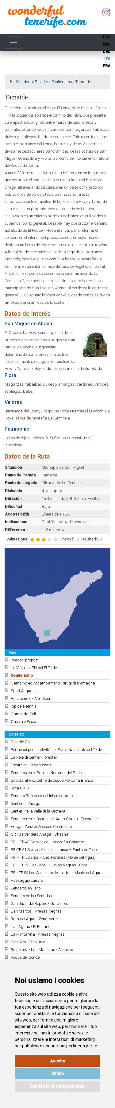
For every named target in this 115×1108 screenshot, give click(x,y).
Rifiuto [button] (57, 1073)
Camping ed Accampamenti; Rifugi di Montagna (53, 683)
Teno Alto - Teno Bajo (28, 942)
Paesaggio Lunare (27, 880)
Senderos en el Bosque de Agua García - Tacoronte (54, 819)
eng (106, 44)
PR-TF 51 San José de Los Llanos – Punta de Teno (54, 849)
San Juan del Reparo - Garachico (39, 903)
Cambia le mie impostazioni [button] (57, 1086)
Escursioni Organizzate (31, 765)
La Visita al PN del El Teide (34, 667)
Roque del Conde (25, 957)
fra (106, 65)
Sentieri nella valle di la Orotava (38, 811)
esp (106, 37)
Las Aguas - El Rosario (30, 926)
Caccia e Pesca (24, 721)
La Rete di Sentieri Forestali (34, 757)
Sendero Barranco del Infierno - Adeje (42, 795)
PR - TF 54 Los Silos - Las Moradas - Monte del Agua (56, 872)
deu (106, 51)
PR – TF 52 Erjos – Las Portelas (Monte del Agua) (53, 857)
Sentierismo (62, 81)
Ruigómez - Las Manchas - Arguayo (42, 949)
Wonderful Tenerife (32, 81)
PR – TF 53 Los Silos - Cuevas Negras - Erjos (49, 865)
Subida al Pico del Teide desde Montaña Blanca (52, 780)
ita (107, 58)
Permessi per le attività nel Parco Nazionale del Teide (56, 749)
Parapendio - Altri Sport (31, 698)
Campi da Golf (23, 714)
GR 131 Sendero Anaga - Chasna (39, 834)
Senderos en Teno (25, 888)
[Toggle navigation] (13, 42)
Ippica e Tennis (23, 706)
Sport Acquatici (24, 690)
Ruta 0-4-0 (20, 788)
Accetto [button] (57, 1060)
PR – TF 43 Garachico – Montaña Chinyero (47, 842)
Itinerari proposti (25, 660)
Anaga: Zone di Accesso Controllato (41, 826)
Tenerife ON (20, 742)
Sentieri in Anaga (25, 803)
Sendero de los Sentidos (31, 895)
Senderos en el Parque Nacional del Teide (46, 772)
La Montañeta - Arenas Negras (38, 934)
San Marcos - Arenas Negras (36, 911)
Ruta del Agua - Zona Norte (34, 919)
